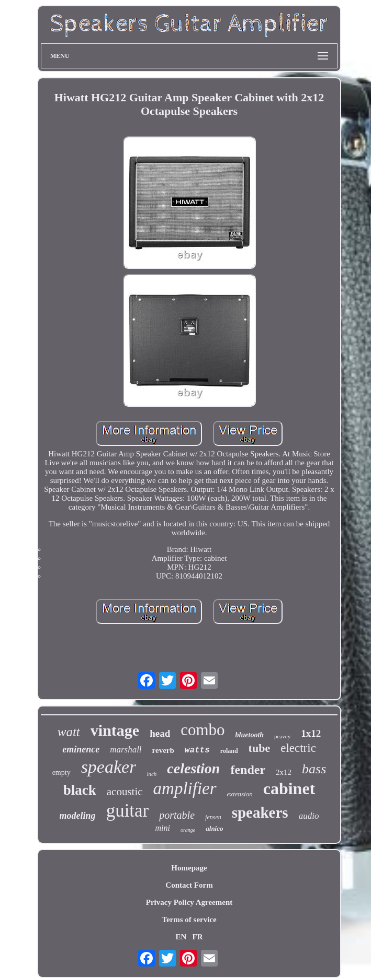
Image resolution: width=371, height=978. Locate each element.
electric (298, 748)
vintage (115, 730)
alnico (214, 828)
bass (314, 768)
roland (229, 751)
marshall (125, 750)
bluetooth (249, 735)
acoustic (125, 791)
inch (151, 774)
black (79, 790)
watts (197, 750)
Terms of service (189, 919)
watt (69, 732)
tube (260, 748)
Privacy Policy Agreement (189, 902)
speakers (260, 812)
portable (177, 815)
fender (247, 769)
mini (162, 827)
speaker (109, 766)
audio (309, 816)
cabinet (289, 788)
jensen (213, 817)
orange (188, 830)
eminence (80, 749)
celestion (193, 768)
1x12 (311, 733)
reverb (163, 750)
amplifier (185, 788)
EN (180, 937)
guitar (127, 810)
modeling (78, 815)
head (160, 733)
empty (61, 772)
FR (198, 937)
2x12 (283, 772)
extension (240, 794)
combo (202, 730)
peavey (282, 736)
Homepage (189, 868)
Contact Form (188, 885)
